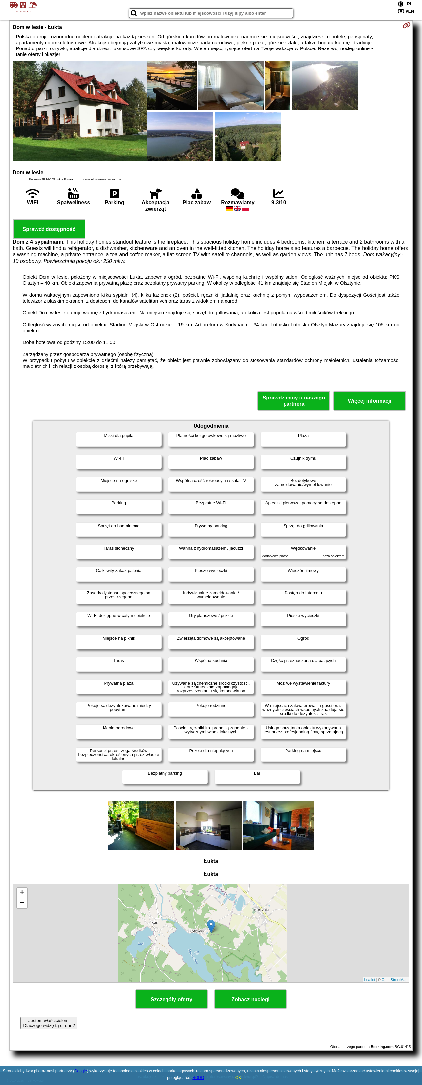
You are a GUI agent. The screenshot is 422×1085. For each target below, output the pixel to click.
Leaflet (369, 980)
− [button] (22, 903)
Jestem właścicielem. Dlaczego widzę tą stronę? (49, 1023)
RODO (198, 1077)
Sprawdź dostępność (49, 229)
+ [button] (22, 893)
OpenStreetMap (394, 980)
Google (80, 1071)
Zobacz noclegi (250, 999)
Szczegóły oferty (171, 999)
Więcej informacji (369, 401)
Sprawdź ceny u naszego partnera (294, 401)
